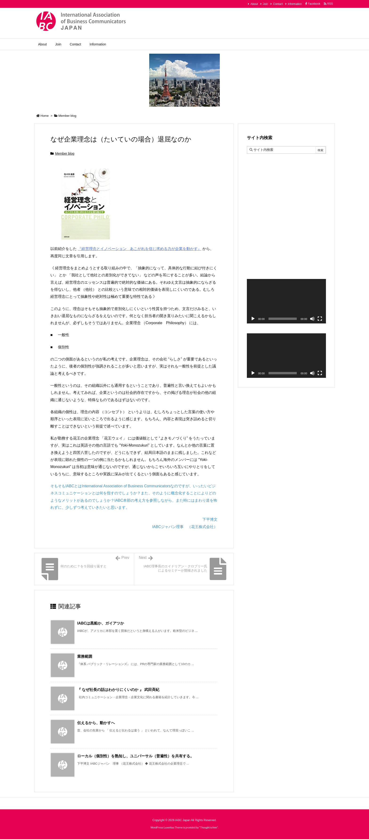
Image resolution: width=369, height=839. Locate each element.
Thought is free (208, 827)
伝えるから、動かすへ (96, 723)
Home (44, 115)
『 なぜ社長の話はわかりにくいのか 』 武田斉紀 (118, 690)
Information (295, 4)
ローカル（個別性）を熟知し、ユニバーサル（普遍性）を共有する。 (135, 756)
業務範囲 (84, 656)
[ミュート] (312, 318)
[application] (286, 301)
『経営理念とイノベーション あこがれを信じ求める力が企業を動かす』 (139, 249)
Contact (278, 4)
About (254, 4)
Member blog (67, 115)
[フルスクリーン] (319, 318)
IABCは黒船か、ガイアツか (100, 623)
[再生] (253, 318)
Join (265, 4)
